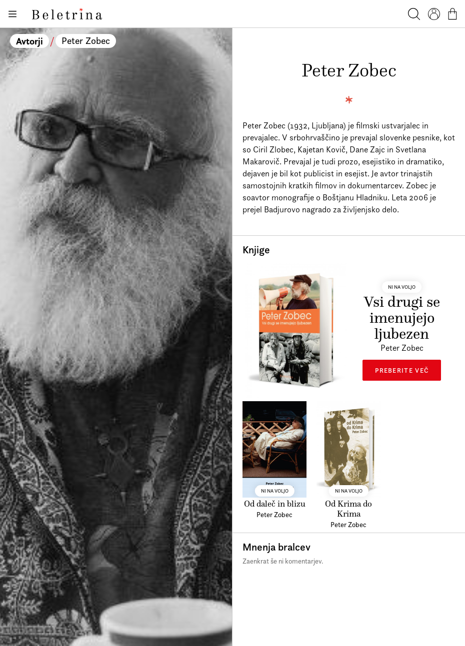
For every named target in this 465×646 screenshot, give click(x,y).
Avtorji (29, 41)
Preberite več (401, 370)
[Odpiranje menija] (12, 14)
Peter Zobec (86, 40)
